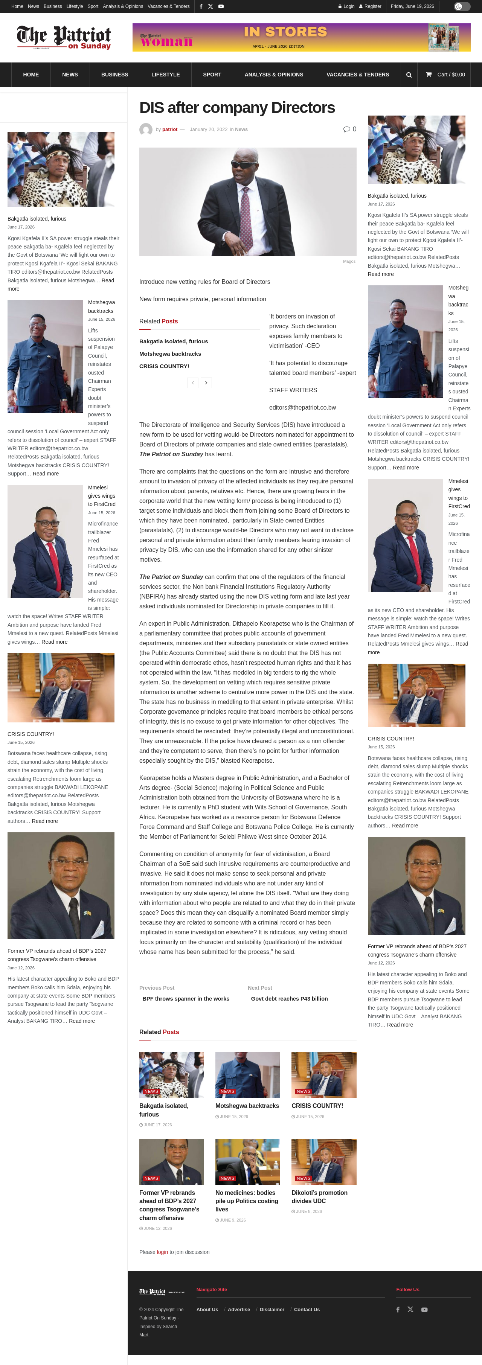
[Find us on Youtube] (425, 1320)
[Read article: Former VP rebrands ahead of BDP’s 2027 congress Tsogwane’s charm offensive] (171, 1172)
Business (53, 6)
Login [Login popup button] (347, 6)
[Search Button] (409, 74)
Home (17, 6)
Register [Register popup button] (370, 6)
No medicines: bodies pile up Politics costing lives (246, 1211)
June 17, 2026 (155, 1135)
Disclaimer (272, 1319)
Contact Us (307, 1319)
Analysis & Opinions (123, 6)
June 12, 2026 (155, 1238)
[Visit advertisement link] (302, 37)
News (33, 6)
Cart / (451, 75)
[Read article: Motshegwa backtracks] (247, 1085)
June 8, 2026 (306, 1221)
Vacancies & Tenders (169, 6)
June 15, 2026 (231, 1126)
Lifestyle (75, 6)
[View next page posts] (206, 383)
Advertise (239, 1319)
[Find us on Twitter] (410, 1319)
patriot (169, 129)
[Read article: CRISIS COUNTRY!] (323, 1085)
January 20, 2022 (208, 129)
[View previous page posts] (192, 383)
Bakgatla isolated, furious (37, 219)
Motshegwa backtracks (170, 353)
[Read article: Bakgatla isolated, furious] (171, 1085)
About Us (207, 1319)
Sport (93, 6)
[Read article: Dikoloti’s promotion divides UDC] (323, 1172)
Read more (46, 474)
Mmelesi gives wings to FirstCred (102, 495)
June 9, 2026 (230, 1230)
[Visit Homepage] (64, 38)
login (162, 1262)
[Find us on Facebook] (398, 1320)
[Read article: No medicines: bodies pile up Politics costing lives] (247, 1172)
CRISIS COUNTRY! (31, 734)
